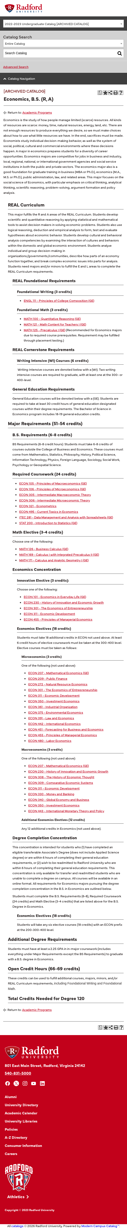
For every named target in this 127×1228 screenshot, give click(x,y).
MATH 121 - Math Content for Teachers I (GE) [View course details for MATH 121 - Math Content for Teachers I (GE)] (55, 324)
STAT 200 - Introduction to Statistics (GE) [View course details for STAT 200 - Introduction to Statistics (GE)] (48, 522)
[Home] (23, 8)
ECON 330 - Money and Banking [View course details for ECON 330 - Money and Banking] (51, 794)
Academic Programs (37, 112)
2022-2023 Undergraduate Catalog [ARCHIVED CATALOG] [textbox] (47, 23)
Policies (11, 1129)
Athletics (16, 1196)
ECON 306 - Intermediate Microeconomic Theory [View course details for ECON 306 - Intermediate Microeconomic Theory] (54, 500)
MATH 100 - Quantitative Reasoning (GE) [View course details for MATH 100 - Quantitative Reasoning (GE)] (52, 318)
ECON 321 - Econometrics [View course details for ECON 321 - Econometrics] (37, 506)
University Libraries (21, 1120)
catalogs (17, 1225)
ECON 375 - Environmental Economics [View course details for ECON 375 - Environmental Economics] (55, 712)
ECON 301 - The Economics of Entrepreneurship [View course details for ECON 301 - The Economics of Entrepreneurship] (58, 608)
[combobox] (63, 24)
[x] (16, 1083)
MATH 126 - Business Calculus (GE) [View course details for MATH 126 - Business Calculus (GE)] (43, 548)
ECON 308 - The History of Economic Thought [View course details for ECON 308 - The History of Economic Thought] (61, 777)
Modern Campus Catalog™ (100, 1225)
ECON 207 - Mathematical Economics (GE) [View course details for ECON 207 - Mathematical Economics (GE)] (58, 672)
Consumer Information (23, 1145)
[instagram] (25, 1083)
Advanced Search (15, 66)
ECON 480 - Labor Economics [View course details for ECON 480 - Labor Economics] (49, 740)
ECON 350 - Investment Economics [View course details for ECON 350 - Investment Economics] (54, 701)
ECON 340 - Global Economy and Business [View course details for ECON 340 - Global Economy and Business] (58, 799)
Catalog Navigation (21, 78)
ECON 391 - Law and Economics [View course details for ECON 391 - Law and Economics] (51, 718)
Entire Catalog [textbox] (15, 43)
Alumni (11, 1096)
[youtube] (34, 1083)
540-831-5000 (18, 1073)
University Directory (21, 1104)
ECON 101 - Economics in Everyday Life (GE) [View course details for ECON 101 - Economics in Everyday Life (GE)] (55, 596)
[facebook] (7, 1083)
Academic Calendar (21, 1112)
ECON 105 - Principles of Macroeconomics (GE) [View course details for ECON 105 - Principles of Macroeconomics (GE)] (53, 483)
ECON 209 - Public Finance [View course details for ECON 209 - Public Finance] (47, 678)
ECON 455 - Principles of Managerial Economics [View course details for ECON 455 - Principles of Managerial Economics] (58, 619)
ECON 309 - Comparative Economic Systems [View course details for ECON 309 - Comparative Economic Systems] (60, 782)
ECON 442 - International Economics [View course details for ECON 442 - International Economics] (54, 723)
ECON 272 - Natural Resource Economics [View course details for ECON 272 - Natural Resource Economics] (57, 684)
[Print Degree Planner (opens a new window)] (100, 93)
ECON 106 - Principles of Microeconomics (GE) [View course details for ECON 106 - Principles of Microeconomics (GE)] (52, 489)
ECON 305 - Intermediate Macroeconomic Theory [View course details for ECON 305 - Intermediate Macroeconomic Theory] (55, 494)
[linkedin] (42, 1083)
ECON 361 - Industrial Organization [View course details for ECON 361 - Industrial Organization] (53, 706)
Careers (11, 1153)
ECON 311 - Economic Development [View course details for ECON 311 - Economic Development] (49, 613)
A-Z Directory (16, 1137)
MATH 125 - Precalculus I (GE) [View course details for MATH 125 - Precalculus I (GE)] (44, 330)
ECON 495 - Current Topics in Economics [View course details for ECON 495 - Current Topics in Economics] (48, 511)
